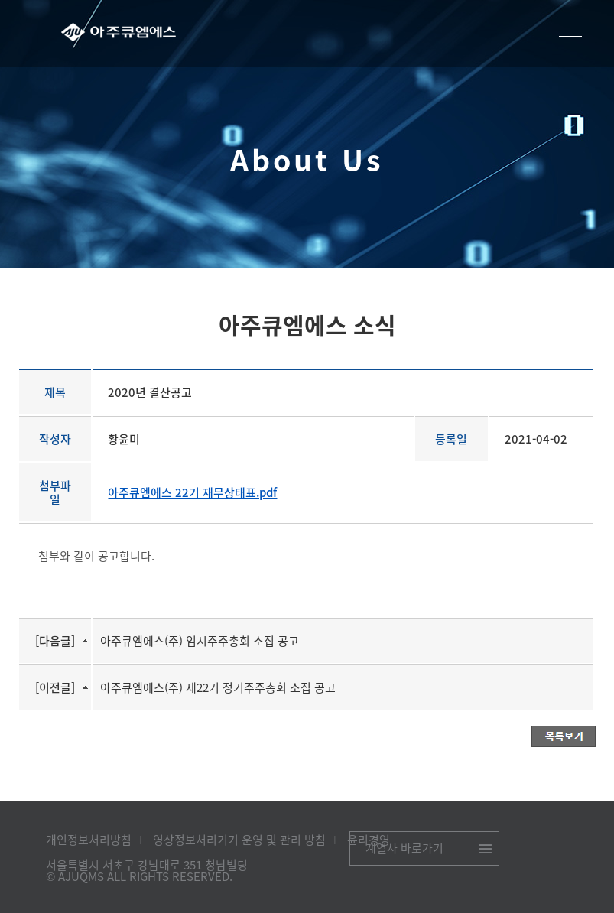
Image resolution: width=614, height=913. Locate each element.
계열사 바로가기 (404, 848)
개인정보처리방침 (89, 839)
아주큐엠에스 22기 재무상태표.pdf (192, 492)
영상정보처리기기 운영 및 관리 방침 (239, 839)
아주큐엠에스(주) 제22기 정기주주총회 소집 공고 (218, 687)
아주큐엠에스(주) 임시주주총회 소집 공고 (199, 640)
